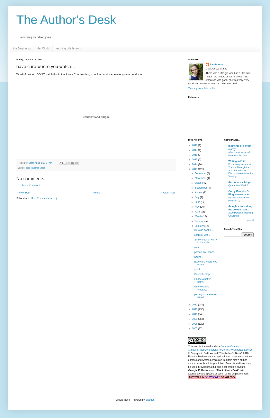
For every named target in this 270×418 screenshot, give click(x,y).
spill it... (198, 269)
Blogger (149, 399)
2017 (195, 150)
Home (96, 192)
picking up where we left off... (205, 296)
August (199, 192)
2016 (195, 154)
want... (197, 247)
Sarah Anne (216, 64)
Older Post (169, 192)
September (201, 187)
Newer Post (23, 192)
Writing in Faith (237, 161)
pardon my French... (205, 252)
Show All (250, 220)
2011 (195, 309)
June (198, 202)
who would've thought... (201, 288)
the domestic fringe (239, 182)
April (197, 211)
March (198, 216)
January (199, 226)
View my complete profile (201, 88)
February (200, 221)
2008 (195, 323)
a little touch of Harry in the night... (205, 241)
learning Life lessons (69, 48)
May (197, 206)
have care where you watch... (205, 263)
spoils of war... (202, 235)
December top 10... (204, 274)
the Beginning (22, 48)
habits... (198, 257)
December (201, 173)
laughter (35, 168)
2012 (195, 304)
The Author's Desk (66, 20)
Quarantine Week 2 (238, 185)
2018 (195, 145)
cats (28, 168)
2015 (195, 159)
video (42, 168)
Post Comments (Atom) (44, 198)
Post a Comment (30, 185)
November (201, 178)
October (199, 182)
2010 (195, 314)
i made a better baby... (202, 280)
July (197, 197)
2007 (195, 328)
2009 (195, 318)
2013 (195, 169)
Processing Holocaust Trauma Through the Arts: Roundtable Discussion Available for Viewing (240, 170)
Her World (43, 48)
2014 (195, 164)
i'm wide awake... (203, 230)
